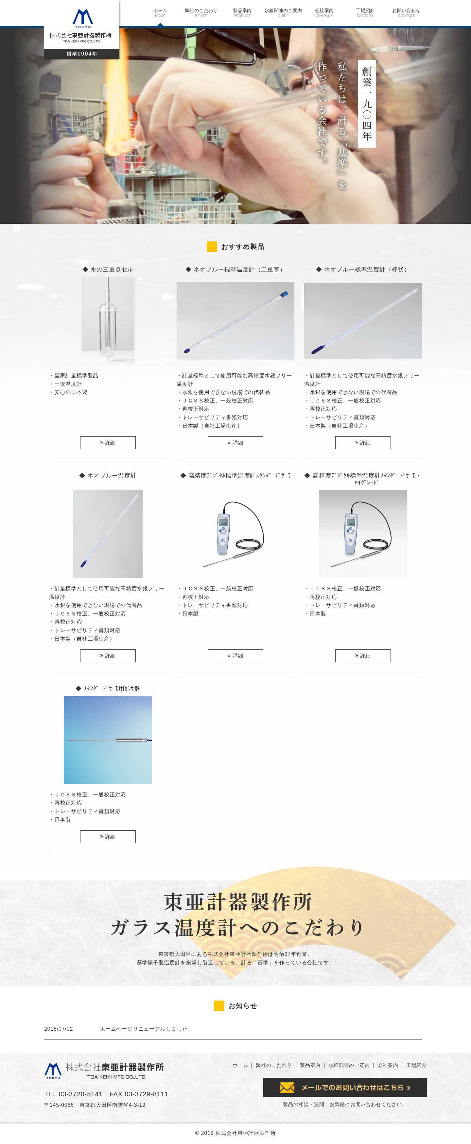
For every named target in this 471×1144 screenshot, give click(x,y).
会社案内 (324, 13)
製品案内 (242, 13)
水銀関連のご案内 (283, 13)
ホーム (160, 13)
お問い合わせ (406, 13)
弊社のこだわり (201, 13)
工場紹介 (365, 13)
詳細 (108, 443)
